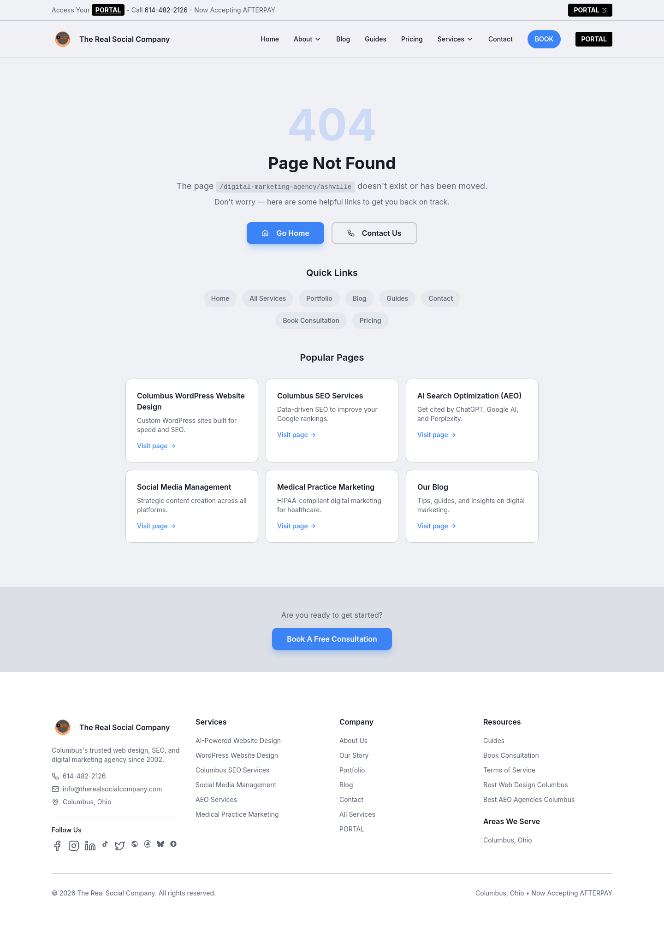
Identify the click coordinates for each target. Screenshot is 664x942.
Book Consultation (311, 320)
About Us (353, 740)
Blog (343, 39)
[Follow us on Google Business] (173, 845)
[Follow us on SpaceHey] (134, 845)
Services (456, 39)
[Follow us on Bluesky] (160, 845)
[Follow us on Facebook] (57, 845)
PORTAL (108, 10)
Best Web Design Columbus (525, 785)
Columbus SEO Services (232, 770)
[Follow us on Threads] (147, 845)
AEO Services (216, 799)
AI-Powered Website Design (238, 740)
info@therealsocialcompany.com (107, 789)
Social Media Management (236, 785)
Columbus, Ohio (507, 840)
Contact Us (374, 233)
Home (270, 39)
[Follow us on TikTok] (105, 845)
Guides (375, 39)
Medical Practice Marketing (237, 814)
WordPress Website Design (237, 755)
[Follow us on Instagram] (73, 845)
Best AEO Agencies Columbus (529, 799)
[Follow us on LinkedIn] (90, 845)
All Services (267, 298)
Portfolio (319, 298)
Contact (500, 39)
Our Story (353, 755)
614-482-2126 (166, 10)
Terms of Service (509, 770)
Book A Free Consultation (332, 639)
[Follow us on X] (119, 845)
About (307, 39)
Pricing (412, 39)
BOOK (544, 39)
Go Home (285, 233)
